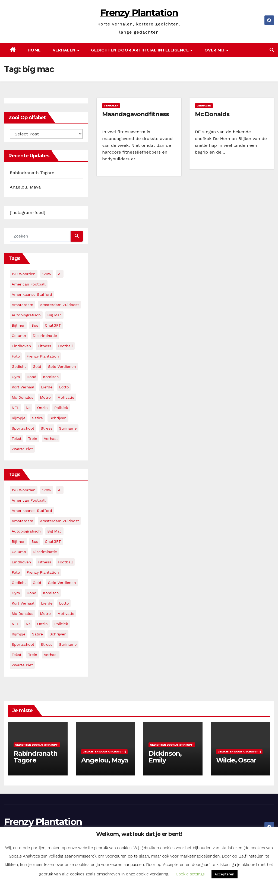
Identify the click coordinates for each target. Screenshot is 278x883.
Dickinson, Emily (165, 756)
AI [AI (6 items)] (60, 274)
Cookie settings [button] (190, 874)
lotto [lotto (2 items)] (64, 387)
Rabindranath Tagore (32, 172)
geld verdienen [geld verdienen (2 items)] (62, 366)
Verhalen (65, 50)
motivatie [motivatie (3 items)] (65, 397)
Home (34, 50)
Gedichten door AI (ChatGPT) (37, 744)
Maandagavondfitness (135, 114)
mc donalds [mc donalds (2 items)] (22, 397)
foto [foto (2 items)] (16, 356)
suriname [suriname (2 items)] (68, 428)
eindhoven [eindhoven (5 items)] (21, 346)
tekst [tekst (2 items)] (16, 438)
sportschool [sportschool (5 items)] (23, 428)
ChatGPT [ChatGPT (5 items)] (53, 325)
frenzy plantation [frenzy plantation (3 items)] (43, 356)
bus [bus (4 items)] (34, 325)
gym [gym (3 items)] (16, 377)
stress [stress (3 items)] (46, 428)
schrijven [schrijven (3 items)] (58, 418)
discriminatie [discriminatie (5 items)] (45, 335)
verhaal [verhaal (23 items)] (51, 438)
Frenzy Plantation (139, 12)
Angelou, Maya (25, 187)
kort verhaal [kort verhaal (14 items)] (23, 387)
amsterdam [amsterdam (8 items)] (22, 305)
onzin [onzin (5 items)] (42, 407)
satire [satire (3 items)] (37, 418)
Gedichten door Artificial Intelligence (140, 50)
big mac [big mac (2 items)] (54, 315)
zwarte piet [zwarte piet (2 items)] (22, 449)
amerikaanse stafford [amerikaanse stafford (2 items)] (32, 294)
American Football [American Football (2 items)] (29, 284)
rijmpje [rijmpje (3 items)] (19, 418)
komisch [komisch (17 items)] (51, 377)
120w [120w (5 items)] (46, 274)
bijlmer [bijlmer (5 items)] (18, 325)
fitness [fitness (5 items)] (44, 346)
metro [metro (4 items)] (45, 397)
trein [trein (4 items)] (32, 438)
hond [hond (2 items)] (31, 377)
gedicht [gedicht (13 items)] (19, 366)
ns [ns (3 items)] (28, 407)
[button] (272, 50)
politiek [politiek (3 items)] (61, 407)
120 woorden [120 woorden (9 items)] (24, 274)
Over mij (215, 50)
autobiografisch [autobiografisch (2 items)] (26, 315)
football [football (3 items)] (65, 346)
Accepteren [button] (224, 874)
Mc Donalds (212, 114)
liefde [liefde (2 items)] (46, 387)
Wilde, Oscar (236, 760)
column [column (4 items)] (19, 335)
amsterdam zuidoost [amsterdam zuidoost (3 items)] (59, 305)
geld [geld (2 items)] (37, 366)
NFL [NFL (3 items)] (15, 407)
